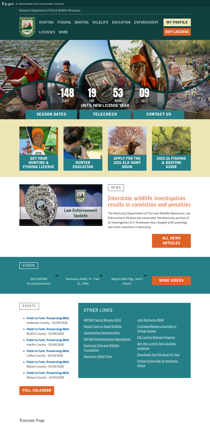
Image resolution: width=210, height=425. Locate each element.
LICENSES (47, 32)
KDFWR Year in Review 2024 (102, 320)
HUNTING (46, 22)
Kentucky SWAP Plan (98, 356)
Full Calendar (36, 391)
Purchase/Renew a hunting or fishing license (156, 328)
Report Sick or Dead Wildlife (103, 326)
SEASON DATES (51, 115)
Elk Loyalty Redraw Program (156, 337)
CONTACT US (158, 115)
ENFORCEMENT (146, 22)
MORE (63, 32)
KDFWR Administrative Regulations (107, 339)
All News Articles (171, 241)
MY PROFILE (177, 22)
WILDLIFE (100, 22)
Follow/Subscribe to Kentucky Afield (157, 363)
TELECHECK (105, 115)
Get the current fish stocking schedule (156, 346)
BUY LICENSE (177, 32)
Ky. (8, 3)
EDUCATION (121, 22)
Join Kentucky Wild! (150, 320)
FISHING (64, 22)
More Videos (171, 281)
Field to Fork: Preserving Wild (48, 318)
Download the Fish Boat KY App (158, 355)
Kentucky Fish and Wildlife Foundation (101, 348)
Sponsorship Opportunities (102, 333)
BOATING (82, 22)
